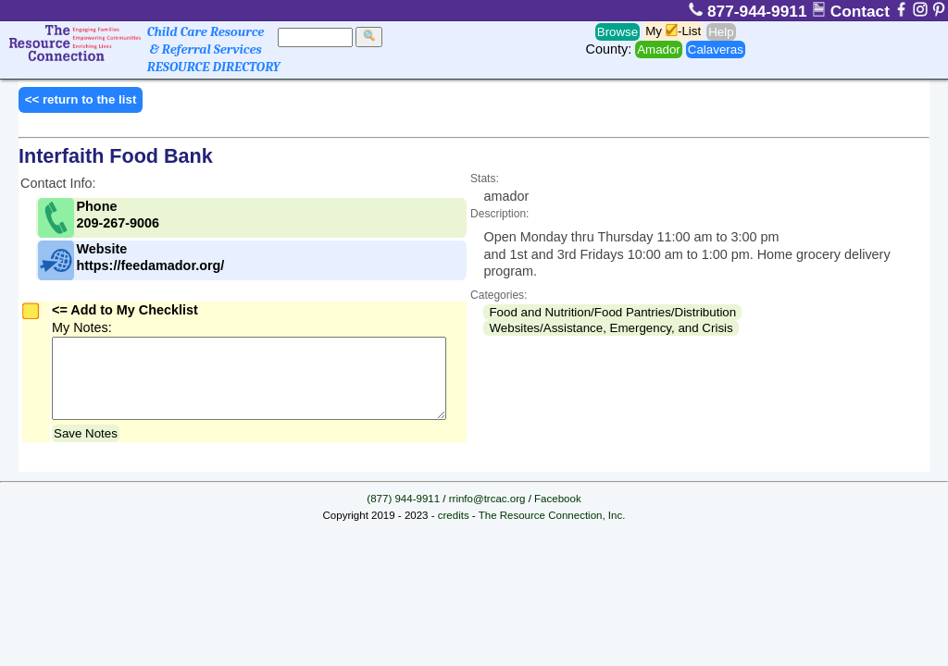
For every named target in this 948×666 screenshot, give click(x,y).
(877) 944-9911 (403, 512)
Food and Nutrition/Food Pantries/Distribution (612, 312)
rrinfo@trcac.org (487, 512)
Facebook (557, 512)
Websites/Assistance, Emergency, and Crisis (610, 328)
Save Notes (86, 447)
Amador (658, 49)
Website (130, 260)
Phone (97, 218)
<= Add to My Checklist (125, 309)
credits (453, 529)
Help (720, 32)
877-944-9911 (750, 11)
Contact (852, 11)
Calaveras (715, 49)
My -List (673, 30)
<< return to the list (81, 99)
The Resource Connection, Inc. (552, 529)
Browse (617, 32)
